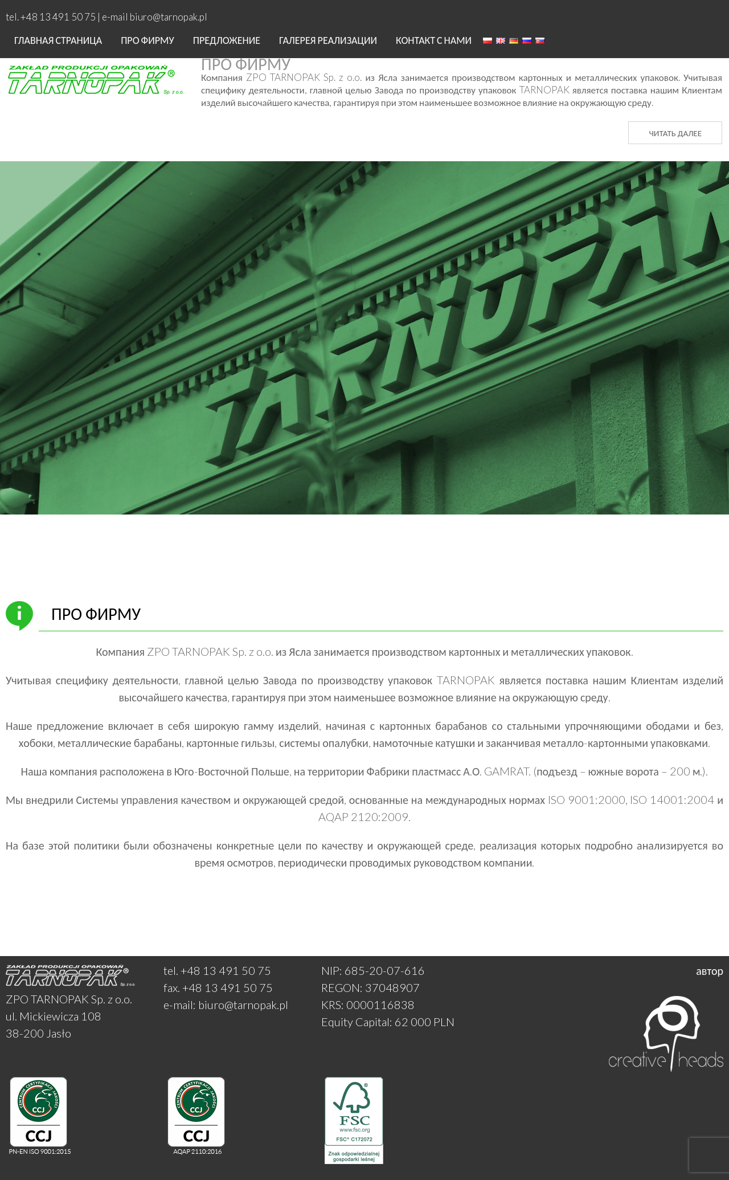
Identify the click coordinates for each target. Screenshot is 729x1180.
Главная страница (58, 40)
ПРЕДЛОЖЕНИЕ (226, 40)
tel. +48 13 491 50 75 (217, 970)
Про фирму (147, 40)
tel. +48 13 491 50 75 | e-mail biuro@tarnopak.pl (106, 17)
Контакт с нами (434, 40)
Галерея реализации (328, 40)
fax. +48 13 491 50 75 (218, 987)
